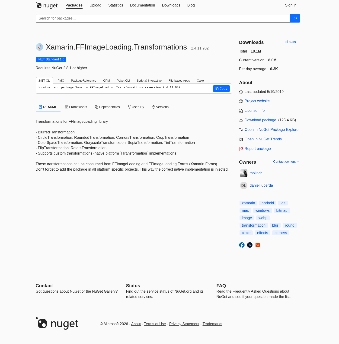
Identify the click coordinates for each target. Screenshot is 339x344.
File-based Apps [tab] (179, 80)
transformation (253, 225)
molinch (256, 173)
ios (283, 203)
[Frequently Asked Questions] (221, 285)
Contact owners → (286, 161)
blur (275, 225)
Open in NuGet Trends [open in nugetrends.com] (263, 139)
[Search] (295, 18)
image (247, 218)
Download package (260, 120)
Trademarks (212, 324)
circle (246, 233)
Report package (258, 149)
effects (262, 233)
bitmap (282, 210)
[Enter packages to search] (163, 18)
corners (281, 233)
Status (133, 285)
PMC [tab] (61, 80)
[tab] (74, 5)
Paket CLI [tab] (123, 80)
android (268, 203)
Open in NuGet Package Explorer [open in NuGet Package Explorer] (272, 130)
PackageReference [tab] (83, 80)
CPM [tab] (106, 80)
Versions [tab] (160, 107)
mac (245, 210)
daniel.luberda (261, 185)
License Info (255, 110)
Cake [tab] (200, 80)
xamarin (248, 203)
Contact (44, 285)
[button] (221, 88)
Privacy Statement (184, 324)
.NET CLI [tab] (44, 80)
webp (263, 218)
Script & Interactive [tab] (149, 80)
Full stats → (291, 42)
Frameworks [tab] (76, 107)
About (136, 324)
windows (263, 210)
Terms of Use (155, 324)
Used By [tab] (136, 107)
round (289, 225)
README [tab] (48, 107)
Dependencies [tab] (107, 107)
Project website (257, 101)
